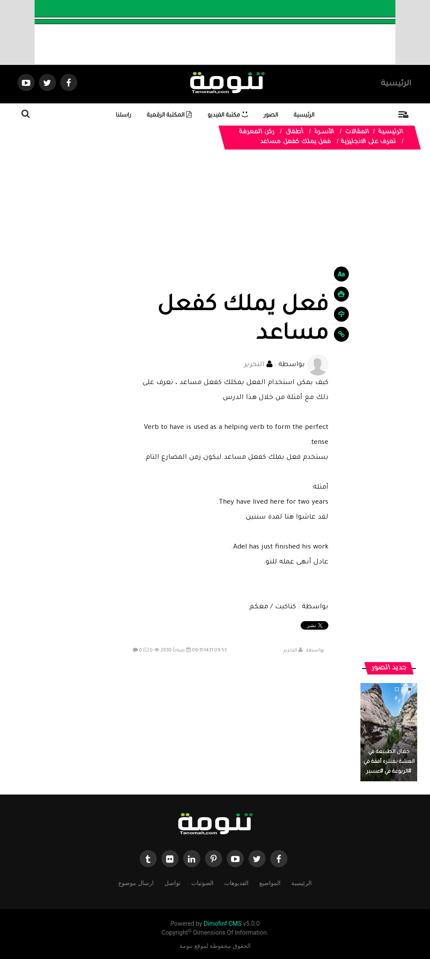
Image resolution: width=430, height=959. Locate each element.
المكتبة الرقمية (169, 115)
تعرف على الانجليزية (368, 142)
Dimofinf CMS (223, 923)
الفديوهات (236, 882)
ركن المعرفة (256, 132)
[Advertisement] (228, 228)
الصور (271, 115)
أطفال (294, 132)
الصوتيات (202, 882)
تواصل (172, 882)
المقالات (357, 132)
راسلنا (123, 115)
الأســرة (324, 132)
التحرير (254, 365)
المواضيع (270, 882)
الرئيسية (396, 84)
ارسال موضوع (135, 882)
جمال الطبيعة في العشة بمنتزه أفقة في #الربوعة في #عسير (389, 762)
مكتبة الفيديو (228, 115)
